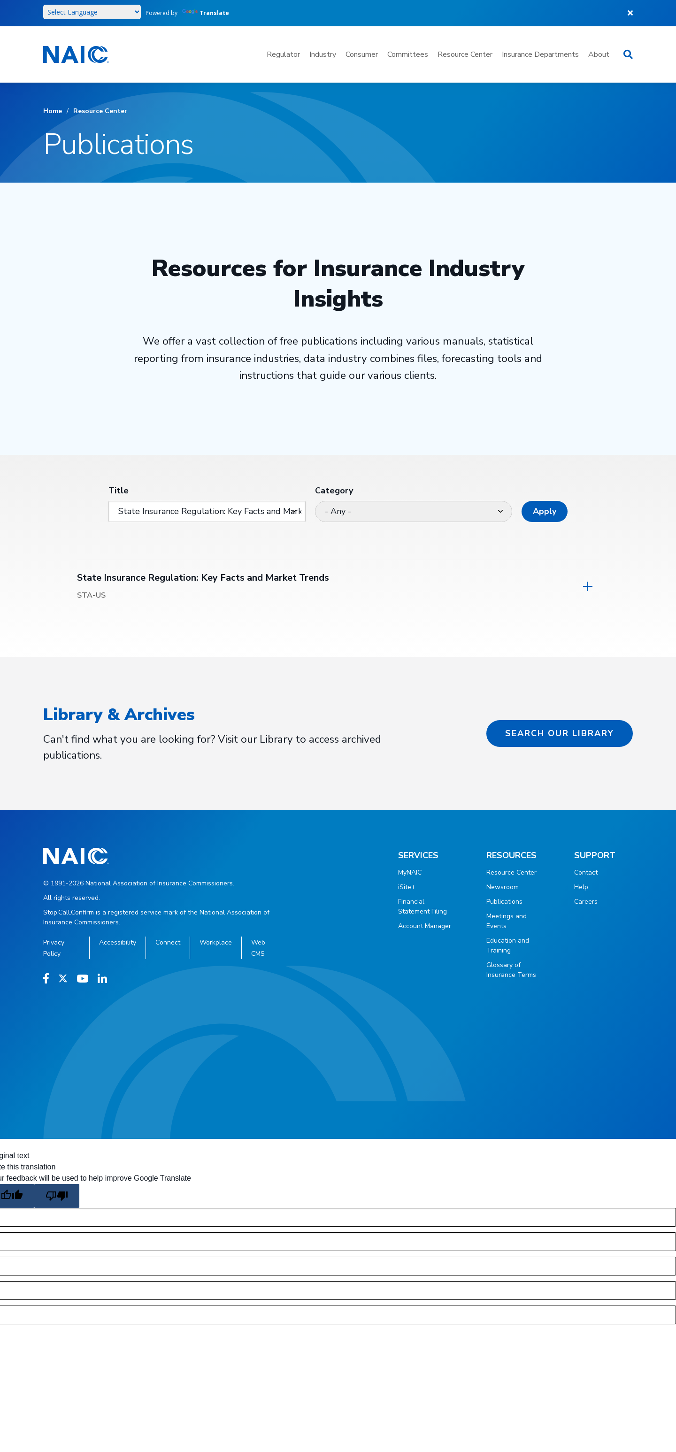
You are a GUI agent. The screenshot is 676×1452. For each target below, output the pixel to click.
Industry (322, 54)
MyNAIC (410, 872)
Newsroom (502, 887)
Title (118, 490)
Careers (586, 901)
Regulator (283, 54)
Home (52, 111)
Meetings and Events (506, 921)
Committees (407, 54)
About (598, 54)
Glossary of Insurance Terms (511, 969)
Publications (504, 901)
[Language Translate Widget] (92, 12)
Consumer (362, 54)
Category (334, 490)
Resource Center (465, 54)
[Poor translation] (56, 1196)
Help (581, 887)
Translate (205, 13)
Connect (167, 942)
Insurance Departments (540, 54)
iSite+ (406, 887)
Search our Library (559, 733)
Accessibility (117, 942)
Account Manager (424, 926)
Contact (586, 872)
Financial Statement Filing (422, 906)
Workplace (216, 942)
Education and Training (507, 945)
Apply (544, 511)
